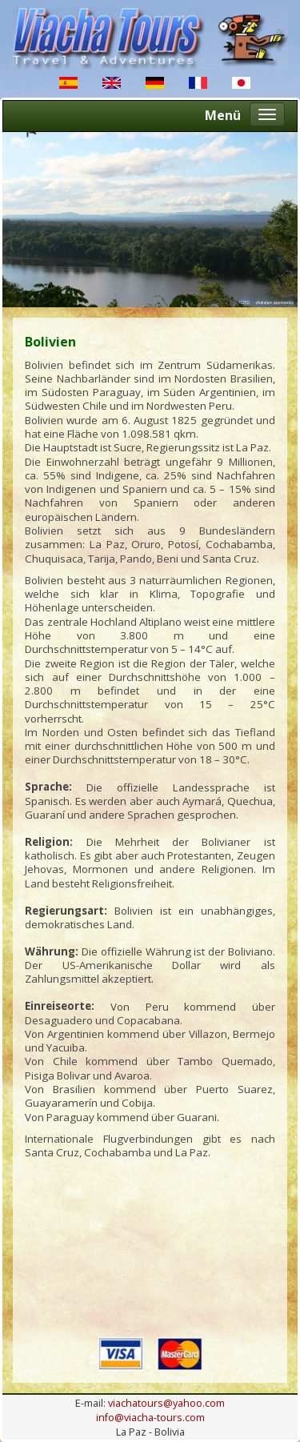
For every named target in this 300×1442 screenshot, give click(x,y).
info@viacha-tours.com (150, 1417)
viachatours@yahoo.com (166, 1403)
